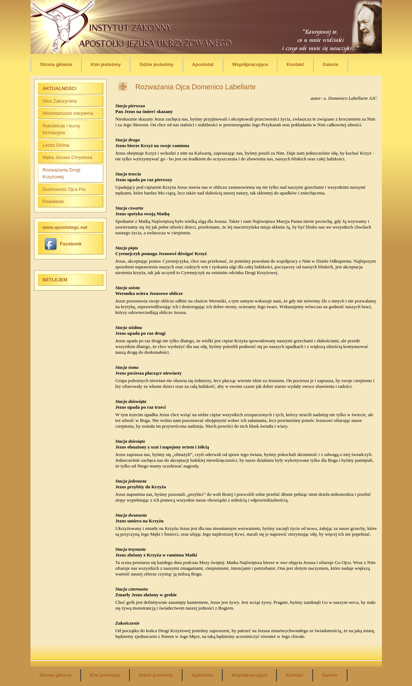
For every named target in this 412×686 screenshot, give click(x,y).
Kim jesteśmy (106, 64)
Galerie (330, 64)
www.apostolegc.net (65, 227)
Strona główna (56, 64)
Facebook (63, 243)
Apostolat (203, 64)
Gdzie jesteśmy (156, 64)
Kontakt (295, 64)
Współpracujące (250, 64)
